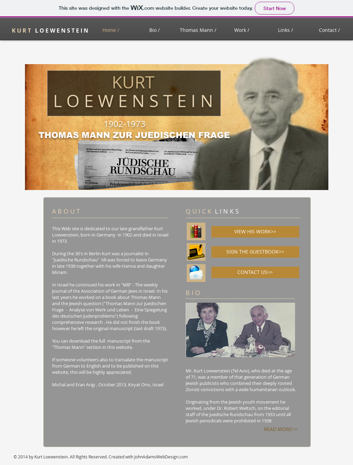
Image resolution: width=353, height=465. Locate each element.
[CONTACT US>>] (255, 272)
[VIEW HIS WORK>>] (255, 232)
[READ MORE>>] (280, 429)
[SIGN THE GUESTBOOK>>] (255, 252)
